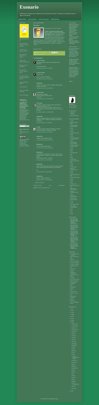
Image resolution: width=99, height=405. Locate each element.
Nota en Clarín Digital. (24, 95)
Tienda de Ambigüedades (73, 273)
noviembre (74, 325)
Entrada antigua (62, 185)
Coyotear (73, 352)
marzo (73, 341)
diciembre (74, 324)
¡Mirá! (71, 285)
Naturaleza (72, 167)
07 (71, 322)
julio (73, 333)
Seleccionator (73, 268)
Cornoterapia (74, 362)
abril (73, 339)
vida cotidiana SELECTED (73, 207)
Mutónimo (74, 386)
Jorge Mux (72, 104)
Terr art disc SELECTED (72, 196)
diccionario (75, 48)
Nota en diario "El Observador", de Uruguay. (23, 56)
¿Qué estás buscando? (74, 115)
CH (71, 131)
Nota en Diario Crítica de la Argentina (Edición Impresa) (24, 77)
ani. (37, 127)
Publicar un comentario (39, 182)
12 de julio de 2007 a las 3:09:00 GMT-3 (44, 171)
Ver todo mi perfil (72, 107)
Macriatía (73, 346)
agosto (73, 331)
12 (71, 312)
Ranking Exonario (55, 19)
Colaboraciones (40, 54)
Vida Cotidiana (73, 204)
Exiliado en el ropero (74, 292)
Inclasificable (72, 152)
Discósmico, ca (74, 360)
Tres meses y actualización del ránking (75, 357)
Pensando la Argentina (74, 262)
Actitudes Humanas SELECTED (74, 126)
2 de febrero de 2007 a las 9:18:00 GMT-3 (44, 78)
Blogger (56, 398)
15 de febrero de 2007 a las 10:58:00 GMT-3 (45, 112)
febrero (73, 343)
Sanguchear (74, 350)
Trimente (73, 348)
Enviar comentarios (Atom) (44, 187)
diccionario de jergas (73, 51)
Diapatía (73, 364)
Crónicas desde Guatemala (73, 297)
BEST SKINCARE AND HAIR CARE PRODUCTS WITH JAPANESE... (74, 220)
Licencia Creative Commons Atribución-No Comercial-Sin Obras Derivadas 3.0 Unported (24, 143)
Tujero (73, 373)
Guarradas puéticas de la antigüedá (74, 254)
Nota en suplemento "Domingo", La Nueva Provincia (24, 45)
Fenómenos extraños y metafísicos (74, 146)
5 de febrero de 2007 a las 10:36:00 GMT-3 (44, 98)
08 (71, 320)
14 (71, 308)
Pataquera (73, 371)
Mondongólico (74, 345)
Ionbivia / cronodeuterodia (75, 383)
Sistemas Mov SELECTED (73, 189)
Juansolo (38, 103)
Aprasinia (73, 369)
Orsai (71, 294)
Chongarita (74, 381)
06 (71, 390)
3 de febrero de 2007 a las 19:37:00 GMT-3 (44, 88)
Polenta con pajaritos (74, 280)
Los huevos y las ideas (74, 264)
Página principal (22, 19)
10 (71, 316)
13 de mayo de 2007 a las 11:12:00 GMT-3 (44, 132)
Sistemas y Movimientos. (73, 192)
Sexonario (72, 183)
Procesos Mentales (74, 177)
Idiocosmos (74, 377)
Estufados (72, 259)
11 (71, 314)
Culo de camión (73, 291)
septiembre (74, 329)
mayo (73, 337)
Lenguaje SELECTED (74, 160)
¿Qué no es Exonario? (44, 19)
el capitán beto (39, 60)
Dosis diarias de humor (74, 279)
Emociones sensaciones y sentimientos (74, 138)
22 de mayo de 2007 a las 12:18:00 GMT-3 (44, 147)
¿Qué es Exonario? (32, 19)
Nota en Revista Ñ (23, 86)
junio (73, 335)
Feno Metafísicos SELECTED (73, 143)
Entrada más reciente (38, 185)
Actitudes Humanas (74, 122)
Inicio (50, 185)
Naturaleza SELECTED (72, 169)
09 (71, 318)
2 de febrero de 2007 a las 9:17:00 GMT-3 (44, 68)
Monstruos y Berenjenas (72, 113)
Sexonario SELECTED (74, 185)
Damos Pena (72, 300)
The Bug (39, 49)
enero (73, 388)
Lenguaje (72, 159)
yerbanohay (38, 92)
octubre (73, 327)
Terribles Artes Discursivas (73, 199)
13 (71, 310)
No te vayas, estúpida (74, 261)
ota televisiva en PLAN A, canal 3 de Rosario (23, 71)
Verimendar (74, 366)
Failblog (72, 270)
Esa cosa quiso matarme (73, 287)
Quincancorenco (75, 368)
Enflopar (73, 379)
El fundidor (72, 277)
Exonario (29, 7)
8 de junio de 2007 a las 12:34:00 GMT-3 (44, 159)
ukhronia (72, 299)
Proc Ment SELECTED (74, 174)
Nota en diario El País (24, 82)
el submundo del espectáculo (73, 283)
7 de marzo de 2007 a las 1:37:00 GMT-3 (44, 122)
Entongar (73, 375)
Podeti (71, 289)
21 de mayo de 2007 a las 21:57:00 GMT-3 (44, 139)
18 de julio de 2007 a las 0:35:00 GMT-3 (44, 179)
